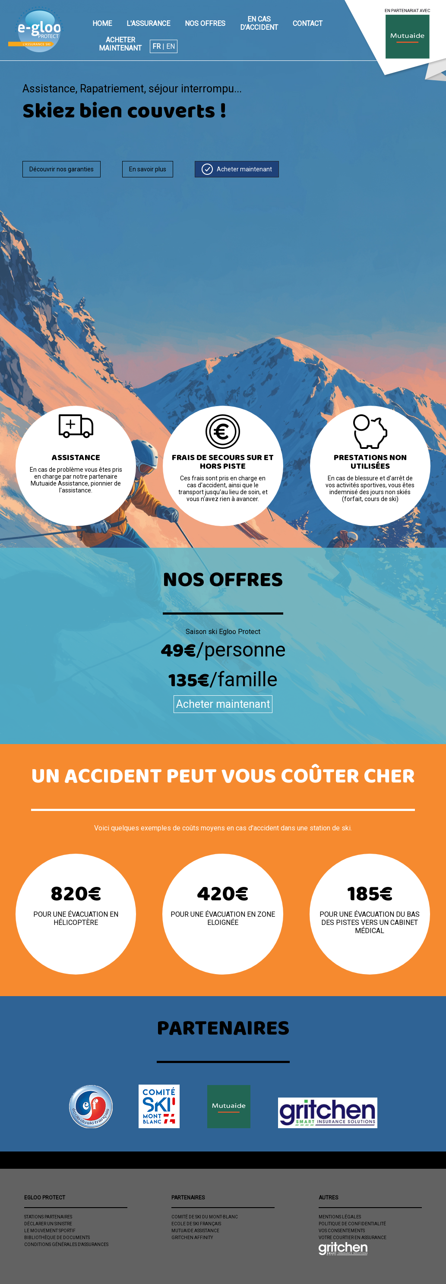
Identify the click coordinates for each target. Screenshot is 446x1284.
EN (170, 46)
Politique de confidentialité (352, 1223)
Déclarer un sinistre (48, 1223)
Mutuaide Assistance (195, 1230)
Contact (308, 23)
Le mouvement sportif (50, 1230)
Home (102, 23)
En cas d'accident (259, 23)
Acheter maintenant (120, 44)
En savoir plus (147, 169)
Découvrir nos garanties (61, 169)
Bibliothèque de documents (57, 1237)
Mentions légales (340, 1217)
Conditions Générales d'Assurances (66, 1244)
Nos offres (205, 23)
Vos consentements (342, 1230)
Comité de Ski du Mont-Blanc (204, 1217)
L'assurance (148, 23)
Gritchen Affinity (192, 1237)
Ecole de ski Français (196, 1223)
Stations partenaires (48, 1217)
